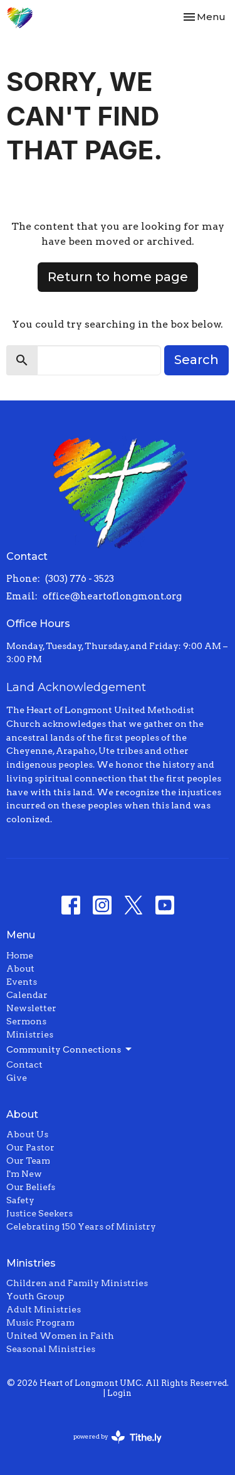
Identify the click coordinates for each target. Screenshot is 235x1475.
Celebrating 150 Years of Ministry (81, 1226)
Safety (20, 1200)
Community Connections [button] (69, 1049)
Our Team (28, 1161)
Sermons (26, 1021)
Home (19, 955)
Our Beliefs (30, 1187)
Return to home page (118, 276)
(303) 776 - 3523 (79, 578)
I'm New (24, 1174)
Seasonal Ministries (50, 1349)
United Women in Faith (60, 1336)
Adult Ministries (43, 1309)
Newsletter (31, 1008)
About (20, 968)
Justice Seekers (39, 1213)
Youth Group (35, 1296)
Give (16, 1078)
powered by (117, 1437)
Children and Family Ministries (77, 1283)
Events (21, 982)
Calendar (27, 995)
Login (119, 1393)
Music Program (40, 1322)
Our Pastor (30, 1147)
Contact (24, 1064)
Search (196, 359)
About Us (27, 1134)
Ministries (29, 1034)
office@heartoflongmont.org (112, 596)
